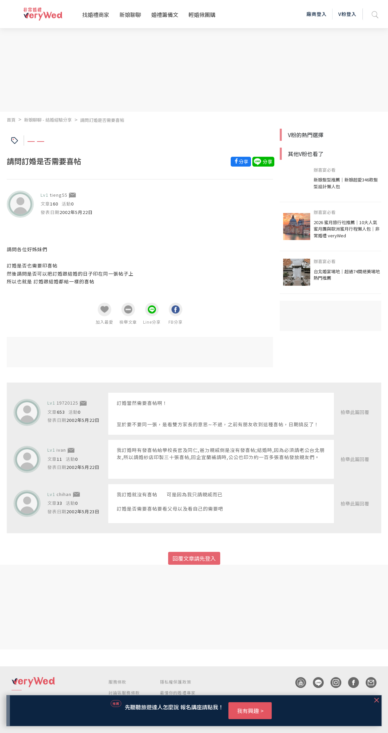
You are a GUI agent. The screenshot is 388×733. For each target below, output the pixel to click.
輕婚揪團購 (201, 14)
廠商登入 (316, 13)
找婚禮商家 (95, 14)
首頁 (11, 119)
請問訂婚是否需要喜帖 (102, 120)
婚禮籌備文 (164, 14)
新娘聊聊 (130, 14)
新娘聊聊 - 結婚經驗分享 (48, 119)
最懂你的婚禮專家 (178, 692)
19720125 (67, 403)
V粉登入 (347, 13)
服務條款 (118, 682)
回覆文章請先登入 (194, 558)
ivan (61, 450)
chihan (63, 494)
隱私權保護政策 (175, 682)
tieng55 (58, 195)
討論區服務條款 (124, 692)
